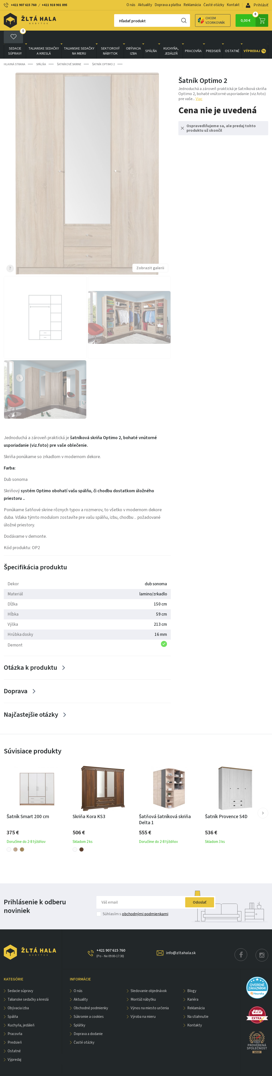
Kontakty (194, 1012)
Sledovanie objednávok (149, 978)
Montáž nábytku (143, 986)
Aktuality (145, 5)
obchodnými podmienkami (145, 901)
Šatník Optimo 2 (103, 51)
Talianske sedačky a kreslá (43, 38)
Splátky (79, 1012)
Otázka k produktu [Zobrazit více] (30, 654)
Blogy (191, 978)
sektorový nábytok (110, 38)
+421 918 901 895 (54, 5)
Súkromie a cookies (89, 1003)
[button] (263, 800)
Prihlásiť (257, 5)
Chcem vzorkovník (193, 20)
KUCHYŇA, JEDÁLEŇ (171, 38)
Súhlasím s (135, 901)
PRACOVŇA (193, 38)
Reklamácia (192, 5)
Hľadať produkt (114, 21)
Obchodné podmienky (91, 995)
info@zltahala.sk (181, 940)
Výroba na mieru (143, 1003)
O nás (131, 5)
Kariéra (192, 986)
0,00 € (254, 20)
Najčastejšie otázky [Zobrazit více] (31, 701)
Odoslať (199, 889)
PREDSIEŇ (213, 38)
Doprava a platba (168, 5)
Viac (199, 86)
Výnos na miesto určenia (150, 995)
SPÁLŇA (151, 38)
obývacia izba (133, 38)
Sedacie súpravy (15, 38)
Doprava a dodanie (88, 1021)
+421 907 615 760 (23, 5)
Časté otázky (213, 5)
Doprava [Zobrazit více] (16, 678)
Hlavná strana (14, 51)
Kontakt (233, 5)
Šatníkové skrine (69, 51)
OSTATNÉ (232, 38)
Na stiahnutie (197, 1003)
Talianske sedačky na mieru (79, 38)
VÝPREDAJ (255, 38)
